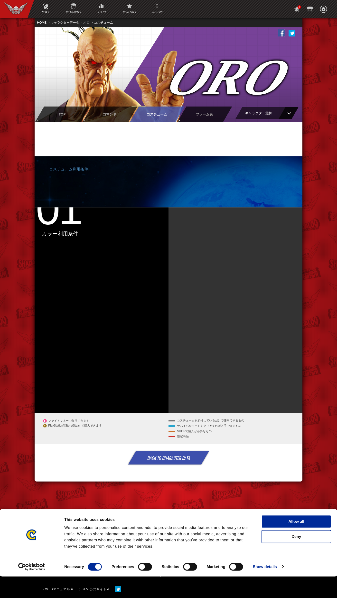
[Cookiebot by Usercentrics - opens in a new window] (31, 588)
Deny (296, 558)
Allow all (296, 543)
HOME (42, 22)
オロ (86, 22)
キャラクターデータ (65, 22)
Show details (265, 588)
